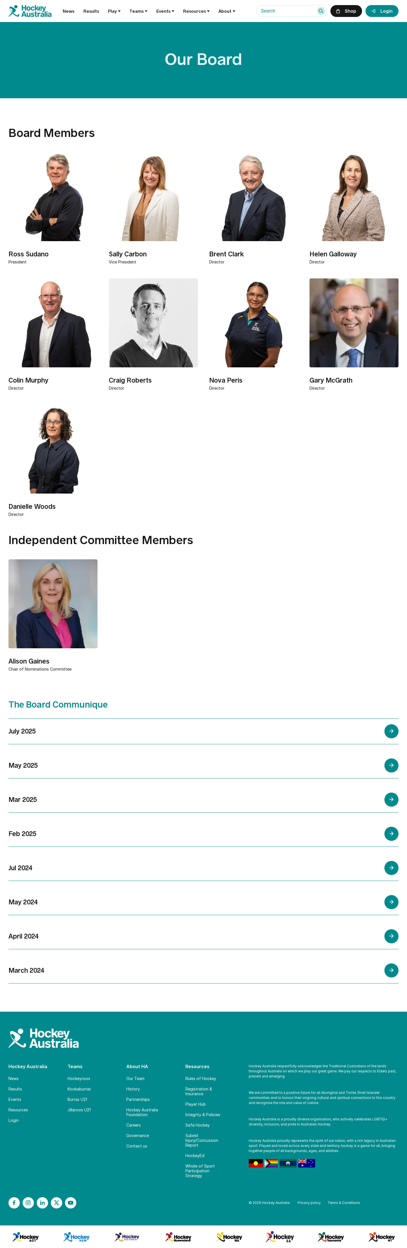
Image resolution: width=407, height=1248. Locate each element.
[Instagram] (28, 1202)
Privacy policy (309, 1203)
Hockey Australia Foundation (142, 1112)
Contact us (136, 1146)
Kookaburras (79, 1088)
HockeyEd (194, 1155)
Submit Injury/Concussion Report (201, 1140)
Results (91, 11)
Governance (137, 1135)
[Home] (35, 11)
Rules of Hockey (200, 1078)
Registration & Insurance (198, 1091)
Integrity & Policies (202, 1114)
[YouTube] (70, 1202)
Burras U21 (77, 1099)
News (68, 11)
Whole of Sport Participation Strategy (200, 1171)
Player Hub (195, 1104)
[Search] (321, 11)
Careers (133, 1125)
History (133, 1088)
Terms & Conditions (344, 1203)
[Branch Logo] (25, 1236)
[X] (56, 1202)
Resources (18, 1109)
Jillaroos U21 (79, 1109)
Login (13, 1120)
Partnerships (138, 1099)
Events (165, 11)
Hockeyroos (79, 1078)
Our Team (135, 1078)
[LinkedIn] (42, 1202)
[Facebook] (14, 1202)
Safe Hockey (197, 1125)
